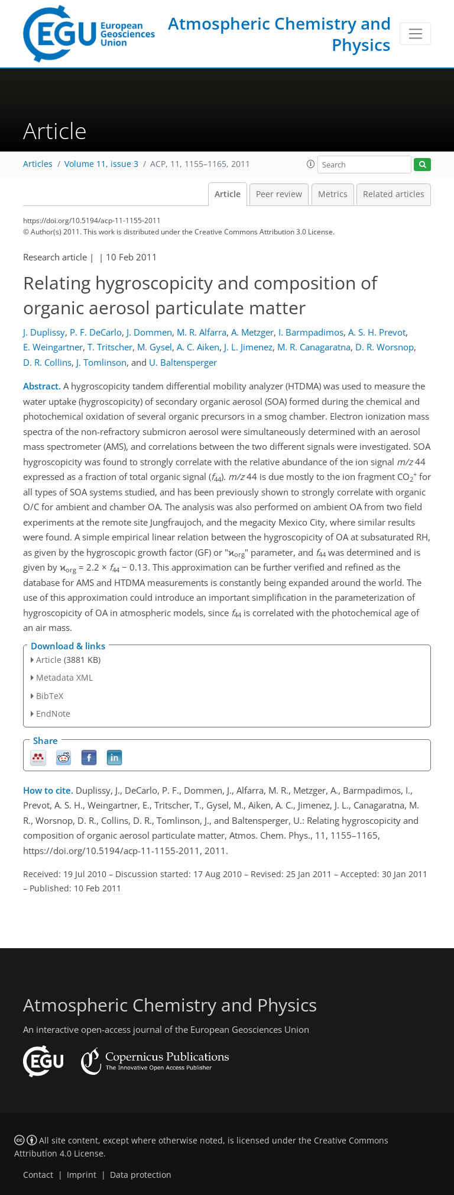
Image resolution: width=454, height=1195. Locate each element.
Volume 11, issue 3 (101, 164)
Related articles (393, 194)
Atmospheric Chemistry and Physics (279, 34)
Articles (38, 164)
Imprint (81, 1175)
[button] (311, 164)
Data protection (140, 1175)
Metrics (333, 194)
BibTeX (49, 695)
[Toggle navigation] (415, 33)
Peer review (279, 194)
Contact (38, 1175)
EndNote (53, 713)
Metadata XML (64, 677)
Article (228, 194)
